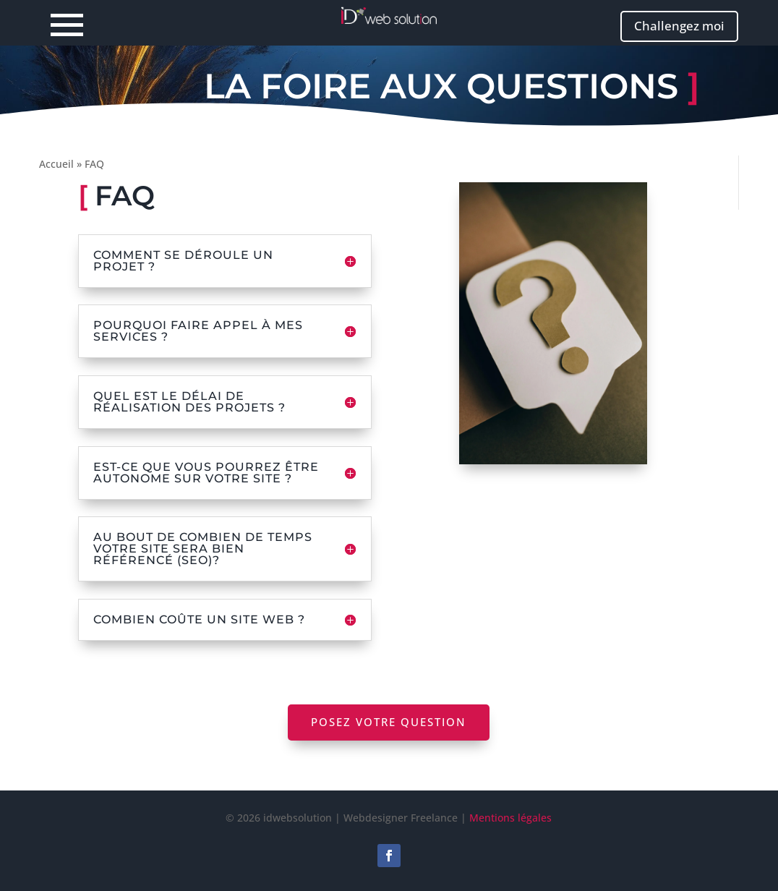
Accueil (56, 164)
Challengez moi (679, 25)
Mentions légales (510, 817)
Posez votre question (388, 722)
